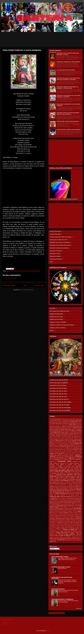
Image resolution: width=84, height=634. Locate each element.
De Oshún (52, 308)
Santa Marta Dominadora (58, 509)
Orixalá (73, 490)
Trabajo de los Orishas (68, 516)
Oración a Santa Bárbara (21, 271)
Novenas (67, 456)
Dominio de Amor (76, 440)
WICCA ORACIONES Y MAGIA (59, 556)
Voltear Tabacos (62, 538)
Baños (51, 429)
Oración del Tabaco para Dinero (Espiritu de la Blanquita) (68, 486)
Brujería (57, 429)
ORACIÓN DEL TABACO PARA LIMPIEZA (68, 121)
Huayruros (52, 449)
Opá (61, 459)
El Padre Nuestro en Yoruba (66, 443)
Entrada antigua (39, 285)
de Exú (51, 330)
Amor (71, 425)
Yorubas (67, 539)
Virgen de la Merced (75, 535)
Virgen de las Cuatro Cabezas (56, 537)
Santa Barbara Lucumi (67, 508)
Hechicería (67, 448)
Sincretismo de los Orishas (60, 511)
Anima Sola (77, 426)
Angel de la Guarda (67, 426)
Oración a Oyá (75, 477)
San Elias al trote (53, 501)
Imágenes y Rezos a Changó (57, 327)
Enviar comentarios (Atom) (26, 289)
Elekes (51, 445)
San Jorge (71, 502)
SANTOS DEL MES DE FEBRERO (59, 382)
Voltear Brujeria (53, 538)
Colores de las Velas (55, 231)
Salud (52, 498)
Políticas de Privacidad (8, 620)
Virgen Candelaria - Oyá (72, 534)
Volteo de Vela (71, 538)
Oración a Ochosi (75, 476)
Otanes (63, 492)
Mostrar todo (78, 608)
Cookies (4, 622)
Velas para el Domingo (56, 250)
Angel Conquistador (55, 426)
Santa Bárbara (36, 271)
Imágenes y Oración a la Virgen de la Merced (61, 325)
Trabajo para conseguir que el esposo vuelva (62, 519)
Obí (55, 458)
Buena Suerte (64, 429)
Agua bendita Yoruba (55, 421)
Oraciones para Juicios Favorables (70, 469)
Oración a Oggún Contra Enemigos (59, 477)
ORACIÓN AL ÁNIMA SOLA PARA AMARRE (68, 62)
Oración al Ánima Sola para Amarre (58, 485)
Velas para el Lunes (55, 253)
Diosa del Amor (66, 440)
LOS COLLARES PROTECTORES (66, 70)
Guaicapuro (53, 448)
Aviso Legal (5, 624)
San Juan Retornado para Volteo (67, 504)
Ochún (59, 458)
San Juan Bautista (54, 504)
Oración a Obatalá (64, 476)
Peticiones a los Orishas (74, 493)
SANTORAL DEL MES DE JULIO (58, 396)
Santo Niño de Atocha (70, 509)
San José (78, 502)
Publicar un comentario (10, 278)
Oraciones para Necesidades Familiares (60, 470)
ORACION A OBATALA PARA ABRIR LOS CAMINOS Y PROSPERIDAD (68, 87)
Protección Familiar (65, 496)
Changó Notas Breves (75, 432)
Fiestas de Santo (64, 446)
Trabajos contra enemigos (55, 529)
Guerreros (61, 448)
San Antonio (77, 498)
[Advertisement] (43, 43)
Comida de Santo (67, 435)
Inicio (25, 285)
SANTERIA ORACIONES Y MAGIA (60, 567)
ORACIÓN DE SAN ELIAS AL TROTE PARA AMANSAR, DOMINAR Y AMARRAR (68, 78)
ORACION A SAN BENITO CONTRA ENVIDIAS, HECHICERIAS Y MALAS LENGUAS (67, 581)
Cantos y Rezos (10, 271)
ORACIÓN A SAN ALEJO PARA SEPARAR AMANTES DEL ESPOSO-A (68, 113)
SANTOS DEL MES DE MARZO (58, 385)
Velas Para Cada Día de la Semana (59, 248)
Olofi (75, 458)
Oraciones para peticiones (64, 475)
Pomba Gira (53, 495)
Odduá (65, 458)
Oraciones (30, 271)
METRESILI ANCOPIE (68, 455)
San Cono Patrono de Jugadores (65, 499)
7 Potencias (71, 420)
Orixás (78, 490)
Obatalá (77, 456)
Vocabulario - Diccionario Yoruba (72, 537)
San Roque (58, 508)
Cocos (79, 433)
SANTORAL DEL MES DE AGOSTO (59, 399)
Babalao (69, 427)
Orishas (67, 490)
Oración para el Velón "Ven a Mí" (58, 239)
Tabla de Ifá (54, 512)
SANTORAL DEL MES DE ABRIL (58, 388)
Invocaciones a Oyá (76, 449)
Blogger (48, 630)
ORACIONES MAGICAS (58, 589)
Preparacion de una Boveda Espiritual (69, 495)
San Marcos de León (72, 505)
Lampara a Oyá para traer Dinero (69, 452)
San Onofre (64, 507)
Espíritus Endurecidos (64, 445)
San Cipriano (53, 499)
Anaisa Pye (78, 425)
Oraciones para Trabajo (61, 471)
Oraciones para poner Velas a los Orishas (60, 237)
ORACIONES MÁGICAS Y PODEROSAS (62, 599)
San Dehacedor (76, 499)
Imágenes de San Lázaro (56, 316)
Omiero (79, 458)
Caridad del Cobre (59, 430)
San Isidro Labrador (62, 502)
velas (51, 261)
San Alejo (69, 498)
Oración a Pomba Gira (55, 479)
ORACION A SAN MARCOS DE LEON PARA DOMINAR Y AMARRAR (68, 96)
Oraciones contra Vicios (64, 467)
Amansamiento (65, 421)
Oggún (70, 458)
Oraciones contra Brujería (57, 464)
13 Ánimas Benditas (54, 419)
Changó (72, 430)
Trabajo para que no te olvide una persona (68, 522)
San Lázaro (60, 505)
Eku (57, 443)
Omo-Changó (54, 459)
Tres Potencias (59, 534)
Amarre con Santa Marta (69, 423)
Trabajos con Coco (74, 528)
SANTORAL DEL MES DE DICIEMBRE (60, 410)
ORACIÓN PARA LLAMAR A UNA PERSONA (68, 129)
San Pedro (71, 506)
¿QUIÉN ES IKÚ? (62, 568)
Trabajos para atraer (61, 532)
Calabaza (73, 429)
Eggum (52, 443)
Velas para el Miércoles (56, 259)
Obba (51, 458)
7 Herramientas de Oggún (55, 420)
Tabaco (79, 511)
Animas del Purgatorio (55, 427)
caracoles (73, 539)
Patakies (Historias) (60, 493)
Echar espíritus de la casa (75, 442)
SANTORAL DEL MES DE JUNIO (58, 394)
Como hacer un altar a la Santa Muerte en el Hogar (66, 437)
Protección (53, 496)
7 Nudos (64, 420)
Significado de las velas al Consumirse (60, 242)
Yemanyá (59, 539)
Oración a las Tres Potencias (64, 482)
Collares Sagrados (55, 435)
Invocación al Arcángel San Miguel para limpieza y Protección (64, 450)
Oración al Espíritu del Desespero (73, 483)
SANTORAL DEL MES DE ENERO (59, 380)
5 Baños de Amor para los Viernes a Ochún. (70, 419)
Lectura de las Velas (55, 234)
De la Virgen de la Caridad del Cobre (59, 311)
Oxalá (68, 492)
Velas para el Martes (55, 256)
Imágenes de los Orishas (56, 319)
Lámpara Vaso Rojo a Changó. (72, 453)
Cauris (66, 430)
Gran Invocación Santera (76, 446)
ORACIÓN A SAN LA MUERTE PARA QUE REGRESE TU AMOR (68, 53)
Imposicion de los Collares (64, 449)
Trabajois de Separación (61, 528)
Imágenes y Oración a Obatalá (58, 322)
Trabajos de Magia (68, 530)
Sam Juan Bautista (61, 498)
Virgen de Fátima (54, 535)
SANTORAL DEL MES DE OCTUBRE (59, 405)
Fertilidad (56, 446)
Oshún (56, 492)
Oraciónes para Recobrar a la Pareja (65, 489)
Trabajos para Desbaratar (65, 531)
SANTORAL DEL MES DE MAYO (58, 391)
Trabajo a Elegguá (63, 512)
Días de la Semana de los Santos (59, 442)
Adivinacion (78, 420)
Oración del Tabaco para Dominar (58, 488)
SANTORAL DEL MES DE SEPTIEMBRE (60, 402)
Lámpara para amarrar (55, 455)
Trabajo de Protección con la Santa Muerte (64, 515)
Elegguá (76, 443)
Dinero (57, 440)
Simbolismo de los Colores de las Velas (60, 245)
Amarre (73, 421)
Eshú (56, 445)
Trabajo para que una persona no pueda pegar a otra (61, 524)
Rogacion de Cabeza (76, 496)
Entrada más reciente (9, 285)
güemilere (52, 541)
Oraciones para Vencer (75, 471)
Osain (51, 492)
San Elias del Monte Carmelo (65, 501)
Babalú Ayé (76, 427)
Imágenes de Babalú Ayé (56, 314)
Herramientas (76, 448)
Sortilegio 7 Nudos (72, 511)
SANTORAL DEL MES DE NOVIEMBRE (60, 407)
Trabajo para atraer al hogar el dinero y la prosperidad (68, 518)
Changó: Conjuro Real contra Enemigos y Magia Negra (63, 433)
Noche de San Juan (59, 456)
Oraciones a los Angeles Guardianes (69, 463)
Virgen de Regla (64, 535)
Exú (72, 445)
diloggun (78, 539)
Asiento (64, 427)
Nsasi (72, 456)
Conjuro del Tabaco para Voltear (66, 439)
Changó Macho (64, 432)
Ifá (56, 449)
